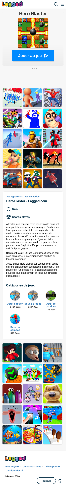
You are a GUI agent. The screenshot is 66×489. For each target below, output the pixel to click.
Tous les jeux (12, 466)
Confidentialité (14, 470)
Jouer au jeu (30, 55)
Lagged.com (16, 458)
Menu (62, 4)
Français (46, 480)
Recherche (56, 4)
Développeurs (52, 466)
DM (60, 480)
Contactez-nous (32, 466)
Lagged (12, 4)
